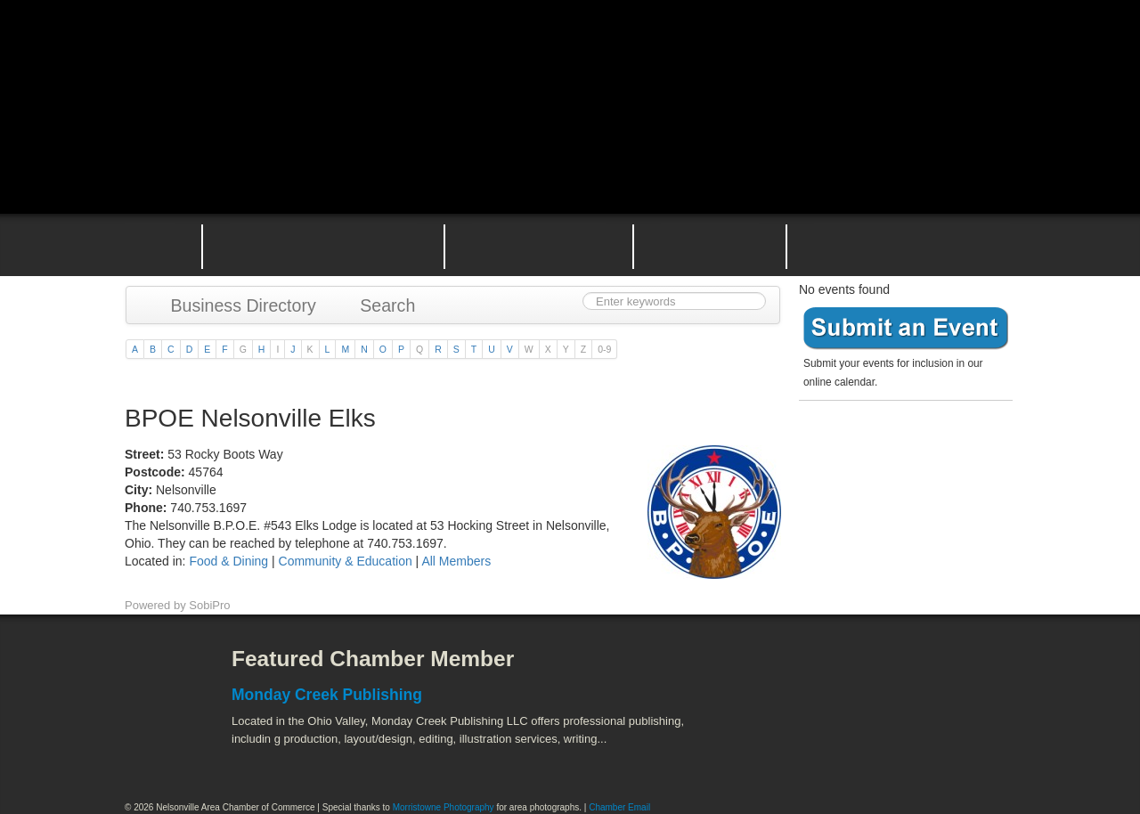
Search (379, 305)
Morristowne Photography (443, 807)
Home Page (150, 245)
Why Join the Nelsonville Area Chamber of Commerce (323, 245)
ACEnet (946, 672)
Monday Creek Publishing (327, 695)
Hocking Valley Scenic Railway (968, 752)
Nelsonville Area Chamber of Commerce (334, 52)
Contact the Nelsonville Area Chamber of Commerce (912, 245)
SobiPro (209, 605)
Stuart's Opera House (776, 752)
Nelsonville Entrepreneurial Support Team (710, 245)
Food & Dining (230, 561)
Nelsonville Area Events (539, 245)
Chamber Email (619, 807)
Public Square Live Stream (939, 56)
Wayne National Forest (872, 752)
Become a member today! (901, 449)
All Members (456, 561)
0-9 (604, 349)
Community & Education (345, 561)
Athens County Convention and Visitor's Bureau (799, 672)
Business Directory (234, 305)
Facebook (156, 672)
